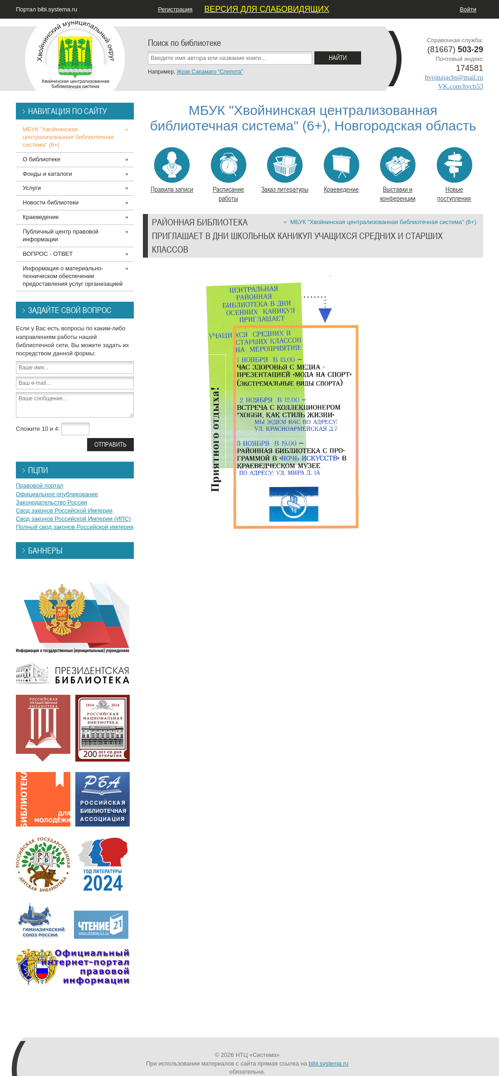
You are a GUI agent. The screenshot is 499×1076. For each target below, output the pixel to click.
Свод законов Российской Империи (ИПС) (73, 518)
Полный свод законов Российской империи (74, 526)
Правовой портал (40, 485)
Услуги (32, 187)
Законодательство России (51, 502)
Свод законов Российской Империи (64, 510)
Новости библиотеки (50, 202)
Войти (468, 9)
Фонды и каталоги (47, 173)
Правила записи (172, 170)
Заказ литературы (284, 170)
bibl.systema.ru (328, 1063)
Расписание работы (228, 175)
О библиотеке (41, 159)
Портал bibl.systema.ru (46, 9)
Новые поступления (454, 175)
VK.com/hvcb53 (460, 86)
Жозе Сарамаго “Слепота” (209, 72)
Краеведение (341, 170)
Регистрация (175, 9)
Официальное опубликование (57, 494)
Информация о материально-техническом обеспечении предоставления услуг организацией (72, 276)
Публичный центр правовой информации (60, 235)
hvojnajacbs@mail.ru (454, 77)
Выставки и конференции (398, 175)
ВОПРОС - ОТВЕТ (48, 253)
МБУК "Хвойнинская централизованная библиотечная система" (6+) (383, 222)
